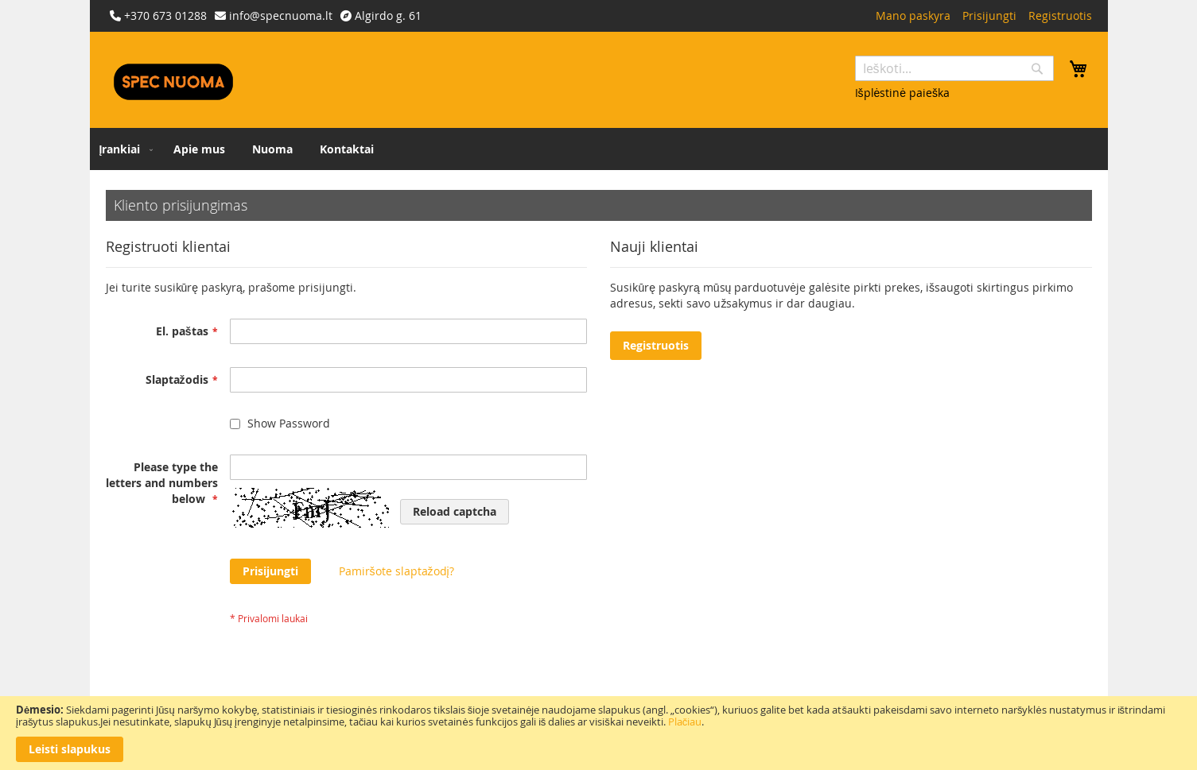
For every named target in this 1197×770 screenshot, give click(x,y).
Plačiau (685, 721)
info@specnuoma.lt (280, 15)
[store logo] (173, 82)
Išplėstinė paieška (902, 92)
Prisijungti (989, 15)
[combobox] (954, 68)
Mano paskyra (913, 15)
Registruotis (1060, 15)
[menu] (599, 149)
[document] (598, 733)
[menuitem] (123, 149)
